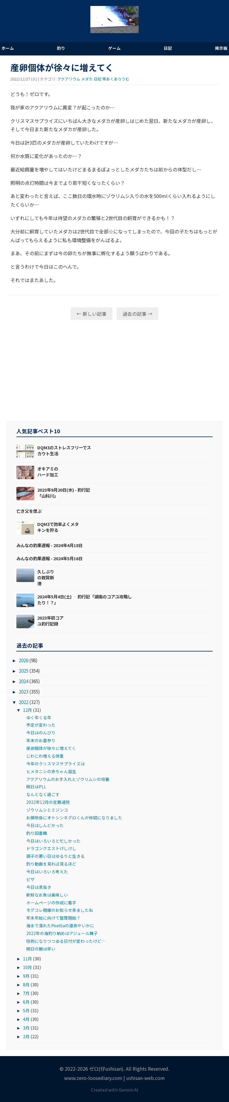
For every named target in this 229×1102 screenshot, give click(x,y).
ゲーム (114, 48)
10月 (27, 967)
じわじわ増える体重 (45, 756)
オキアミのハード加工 (47, 471)
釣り (61, 48)
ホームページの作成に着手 (51, 903)
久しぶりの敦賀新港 (45, 577)
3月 (26, 1027)
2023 (23, 691)
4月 (26, 1019)
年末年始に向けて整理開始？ (53, 918)
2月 (26, 1036)
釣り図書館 (36, 833)
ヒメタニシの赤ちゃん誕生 (51, 771)
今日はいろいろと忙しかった (53, 841)
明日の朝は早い (40, 949)
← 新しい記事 (91, 313)
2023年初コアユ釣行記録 (50, 621)
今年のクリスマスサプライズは (55, 764)
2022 (23, 702)
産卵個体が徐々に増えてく (51, 748)
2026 (23, 660)
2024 (23, 681)
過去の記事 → (137, 313)
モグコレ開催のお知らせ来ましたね (59, 910)
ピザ (30, 879)
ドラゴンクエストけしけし (51, 848)
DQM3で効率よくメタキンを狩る (58, 527)
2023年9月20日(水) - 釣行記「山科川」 (63, 493)
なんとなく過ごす (43, 794)
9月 (26, 976)
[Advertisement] (114, 370)
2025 (23, 670)
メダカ (87, 79)
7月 (26, 993)
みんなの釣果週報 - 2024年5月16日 (49, 558)
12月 (27, 710)
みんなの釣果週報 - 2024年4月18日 (49, 545)
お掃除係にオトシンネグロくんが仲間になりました (74, 818)
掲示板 (221, 48)
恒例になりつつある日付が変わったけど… (66, 941)
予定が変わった (40, 725)
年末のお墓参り (40, 740)
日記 (168, 48)
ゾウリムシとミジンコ (47, 810)
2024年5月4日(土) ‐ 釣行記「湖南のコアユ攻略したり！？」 (84, 599)
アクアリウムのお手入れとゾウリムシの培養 (67, 779)
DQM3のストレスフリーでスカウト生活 (64, 450)
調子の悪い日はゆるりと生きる (55, 856)
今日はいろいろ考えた (47, 872)
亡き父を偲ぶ (28, 511)
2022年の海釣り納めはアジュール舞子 (62, 933)
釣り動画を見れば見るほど (51, 864)
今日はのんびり (40, 733)
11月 (27, 958)
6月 (26, 1002)
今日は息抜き (38, 887)
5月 (26, 1010)
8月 (26, 984)
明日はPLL (36, 787)
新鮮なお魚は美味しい (47, 895)
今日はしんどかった (45, 825)
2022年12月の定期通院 (48, 802)
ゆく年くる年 (38, 717)
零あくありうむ (115, 79)
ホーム (7, 48)
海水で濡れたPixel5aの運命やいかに (60, 925)
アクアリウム (68, 79)
